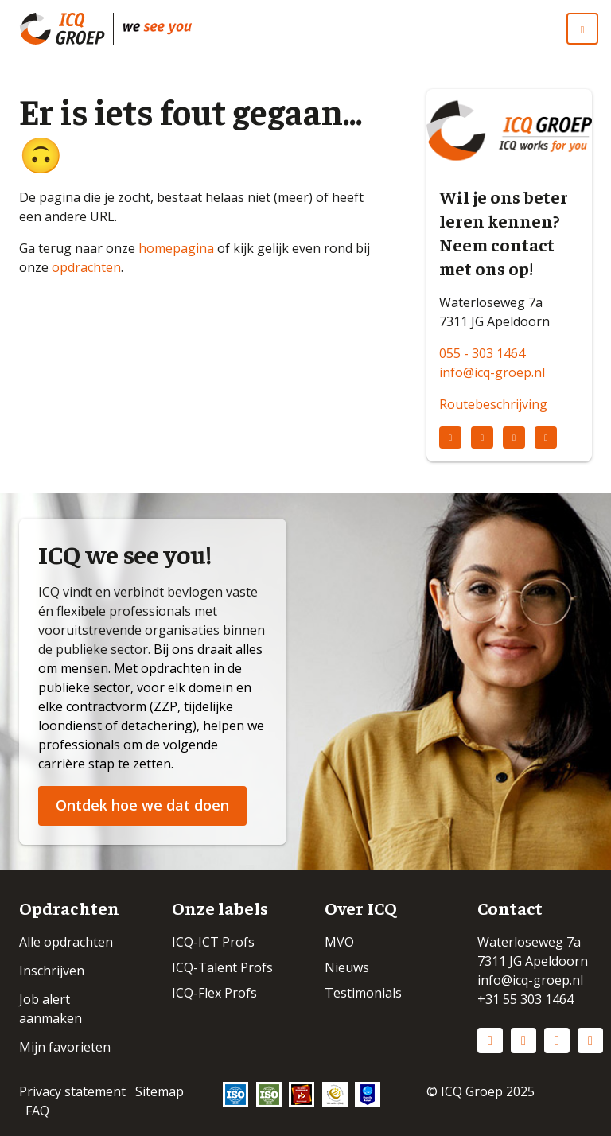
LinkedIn (490, 1040)
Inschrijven (51, 970)
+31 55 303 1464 (525, 999)
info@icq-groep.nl (492, 372)
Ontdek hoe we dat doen (142, 805)
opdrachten (86, 267)
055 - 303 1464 (482, 353)
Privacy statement (72, 1091)
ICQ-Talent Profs (222, 967)
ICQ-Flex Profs (214, 993)
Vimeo (590, 1040)
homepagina (176, 248)
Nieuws (347, 967)
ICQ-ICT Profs (213, 942)
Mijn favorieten (65, 1047)
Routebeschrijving (493, 404)
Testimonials (363, 993)
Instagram (523, 1040)
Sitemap (159, 1091)
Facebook (557, 1040)
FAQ (37, 1110)
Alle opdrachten (66, 942)
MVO (339, 942)
